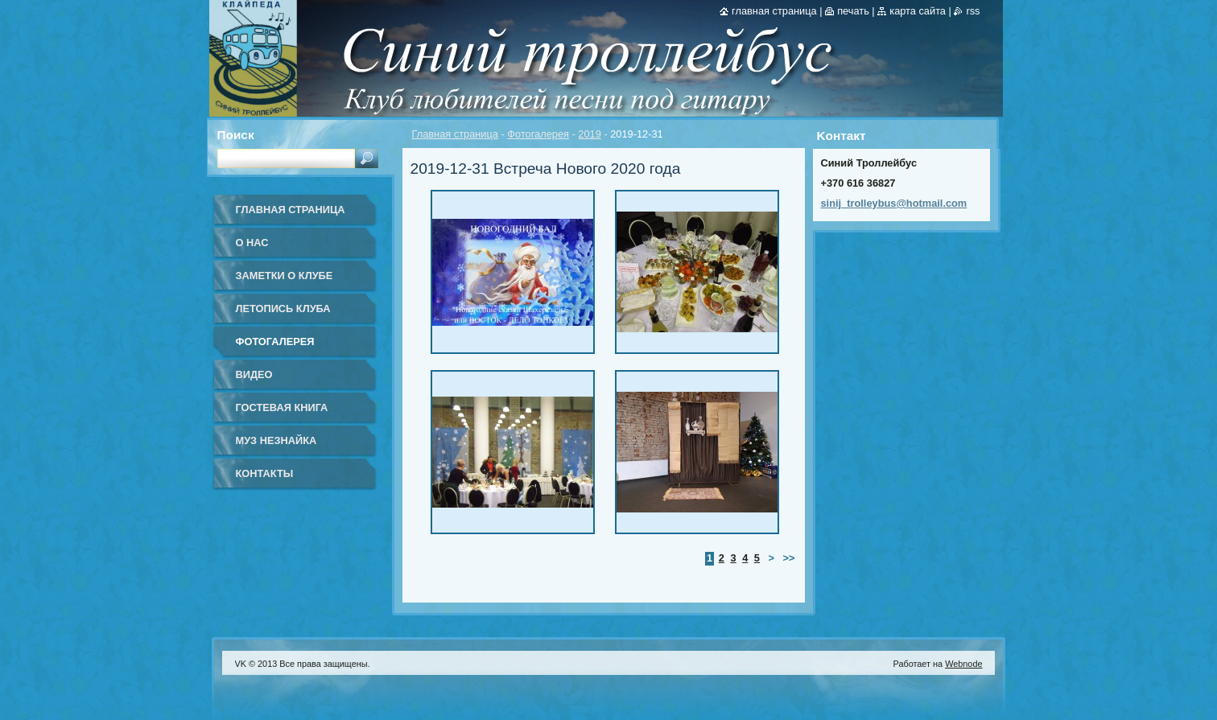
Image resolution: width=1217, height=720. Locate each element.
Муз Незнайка (276, 440)
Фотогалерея (538, 134)
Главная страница (455, 134)
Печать (853, 11)
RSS (973, 11)
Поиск (235, 135)
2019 (589, 134)
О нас (252, 243)
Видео (254, 374)
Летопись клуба (283, 308)
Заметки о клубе (284, 275)
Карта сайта (917, 11)
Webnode (963, 664)
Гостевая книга (282, 407)
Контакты (265, 473)
